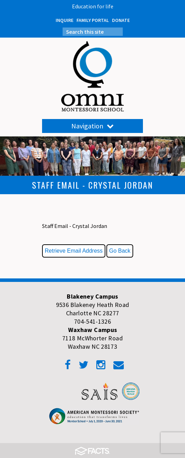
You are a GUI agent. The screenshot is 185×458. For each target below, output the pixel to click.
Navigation (92, 125)
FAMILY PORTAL (93, 20)
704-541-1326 (92, 321)
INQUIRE (64, 20)
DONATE (121, 20)
